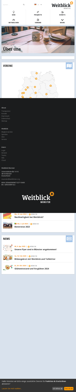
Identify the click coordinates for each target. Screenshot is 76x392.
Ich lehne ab (57, 388)
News (6, 239)
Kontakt (4, 114)
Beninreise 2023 (22, 227)
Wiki (2, 158)
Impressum (5, 116)
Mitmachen (14, 21)
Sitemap (4, 121)
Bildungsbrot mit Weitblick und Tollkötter (35, 259)
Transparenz (5, 111)
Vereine (38, 21)
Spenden (4, 134)
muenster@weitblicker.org (10, 179)
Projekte (38, 13)
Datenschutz (5, 118)
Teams (3, 155)
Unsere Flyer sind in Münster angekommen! (35, 249)
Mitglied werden (7, 132)
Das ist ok (69, 388)
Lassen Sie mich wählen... (12, 388)
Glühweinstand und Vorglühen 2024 (32, 269)
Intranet (4, 153)
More (62, 21)
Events (62, 13)
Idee (13, 13)
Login (3, 150)
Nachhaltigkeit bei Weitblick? (29, 217)
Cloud (3, 160)
